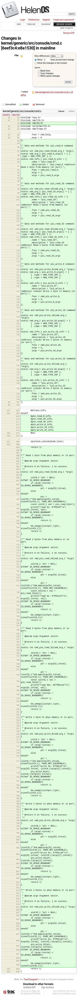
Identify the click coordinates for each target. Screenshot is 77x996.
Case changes (46, 73)
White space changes (50, 76)
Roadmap (46, 24)
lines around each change (58, 60)
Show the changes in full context (51, 63)
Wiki (19, 24)
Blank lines (45, 71)
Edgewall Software (32, 993)
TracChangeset (31, 979)
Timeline (31, 24)
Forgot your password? (63, 20)
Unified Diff (29, 987)
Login (22, 20)
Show (38, 60)
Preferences (33, 20)
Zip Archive (47, 987)
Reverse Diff (68, 33)
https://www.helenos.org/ (64, 993)
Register (46, 20)
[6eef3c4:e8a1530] (18, 48)
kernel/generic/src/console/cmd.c (31, 43)
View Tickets (66, 28)
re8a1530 (16, 115)
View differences (42, 56)
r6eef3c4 (6, 115)
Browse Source (64, 24)
